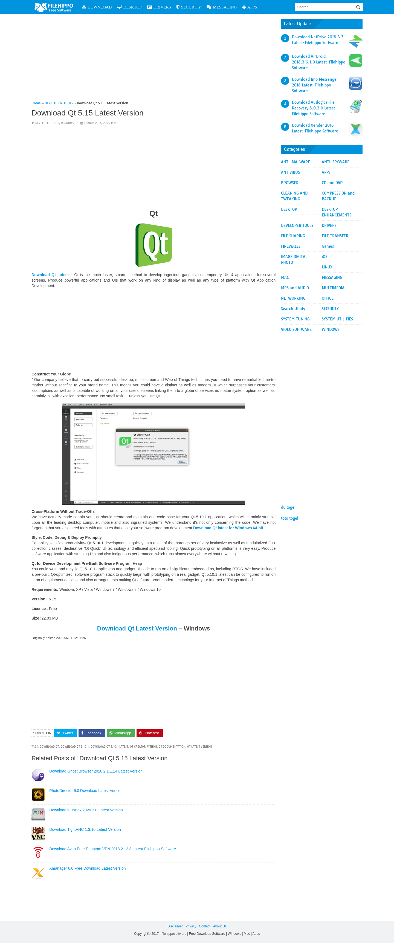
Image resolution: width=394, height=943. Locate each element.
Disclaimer (175, 926)
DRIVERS (160, 7)
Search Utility (293, 308)
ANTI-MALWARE (295, 162)
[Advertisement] (153, 59)
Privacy (191, 926)
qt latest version (199, 746)
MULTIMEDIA (333, 287)
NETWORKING (293, 298)
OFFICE (328, 298)
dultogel (288, 507)
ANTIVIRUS (290, 172)
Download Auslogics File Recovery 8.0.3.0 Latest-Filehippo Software (314, 108)
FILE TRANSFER (335, 235)
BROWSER (290, 182)
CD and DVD (332, 182)
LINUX (327, 267)
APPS (250, 7)
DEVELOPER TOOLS (47, 123)
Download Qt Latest (50, 275)
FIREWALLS (290, 246)
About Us (220, 926)
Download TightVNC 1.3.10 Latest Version (85, 829)
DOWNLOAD (97, 7)
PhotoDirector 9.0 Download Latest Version (86, 790)
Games (328, 246)
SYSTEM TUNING (295, 319)
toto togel (289, 518)
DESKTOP (130, 7)
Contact (204, 926)
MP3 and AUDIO (295, 287)
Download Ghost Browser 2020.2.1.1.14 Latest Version (96, 771)
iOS (324, 256)
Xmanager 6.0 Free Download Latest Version (87, 868)
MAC (285, 277)
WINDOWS (67, 123)
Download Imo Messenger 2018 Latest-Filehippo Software (315, 85)
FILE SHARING (293, 235)
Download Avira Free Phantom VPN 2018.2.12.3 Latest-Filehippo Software (112, 849)
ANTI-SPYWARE (335, 162)
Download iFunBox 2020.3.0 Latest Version (86, 810)
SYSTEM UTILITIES (337, 319)
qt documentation (172, 746)
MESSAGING (222, 7)
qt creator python (143, 746)
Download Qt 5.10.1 (75, 746)
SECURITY (189, 7)
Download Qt (49, 746)
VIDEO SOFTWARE (296, 329)
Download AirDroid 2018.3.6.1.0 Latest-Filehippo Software (318, 62)
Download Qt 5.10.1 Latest (109, 746)
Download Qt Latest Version (137, 628)
